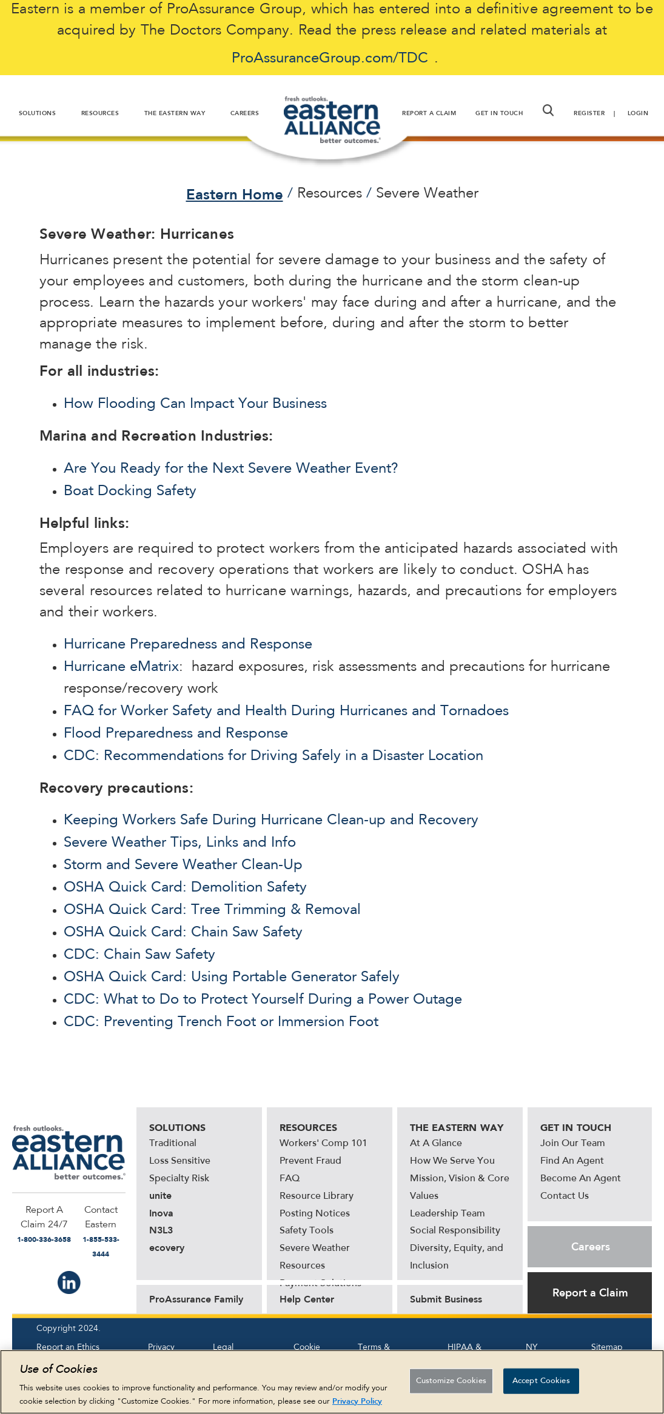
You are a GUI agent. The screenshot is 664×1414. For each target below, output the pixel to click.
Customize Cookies (451, 1387)
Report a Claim (590, 1292)
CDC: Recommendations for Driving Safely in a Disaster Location (273, 756)
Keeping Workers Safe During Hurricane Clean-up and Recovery (271, 820)
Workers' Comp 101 (323, 1144)
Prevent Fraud (310, 1161)
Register (589, 113)
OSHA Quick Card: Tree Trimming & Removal (212, 910)
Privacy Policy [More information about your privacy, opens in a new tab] (357, 1407)
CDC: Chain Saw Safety (139, 955)
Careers (590, 1246)
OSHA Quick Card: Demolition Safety (185, 888)
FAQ (290, 1179)
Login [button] (638, 113)
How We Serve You (452, 1161)
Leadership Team (447, 1214)
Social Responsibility (455, 1231)
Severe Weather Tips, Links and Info (180, 843)
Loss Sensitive (179, 1161)
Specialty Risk (179, 1179)
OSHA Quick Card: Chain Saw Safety (183, 932)
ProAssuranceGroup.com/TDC (330, 59)
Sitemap (607, 1347)
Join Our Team (572, 1144)
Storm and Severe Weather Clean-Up (183, 865)
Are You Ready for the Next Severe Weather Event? (231, 469)
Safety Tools (307, 1231)
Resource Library (317, 1196)
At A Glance (436, 1144)
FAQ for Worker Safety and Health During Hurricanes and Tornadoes (286, 711)
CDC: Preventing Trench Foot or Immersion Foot (221, 1022)
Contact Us (564, 1196)
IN (69, 1282)
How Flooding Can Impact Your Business (195, 404)
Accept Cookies (541, 1387)
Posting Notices (315, 1214)
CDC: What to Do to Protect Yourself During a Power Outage (263, 1000)
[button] (548, 110)
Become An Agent (580, 1179)
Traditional (172, 1144)
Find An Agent (572, 1161)
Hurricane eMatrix (121, 667)
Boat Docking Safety (130, 491)
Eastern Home (234, 194)
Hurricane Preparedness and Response (188, 645)
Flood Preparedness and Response (176, 734)
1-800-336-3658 (44, 1239)
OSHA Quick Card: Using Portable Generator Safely (232, 977)
